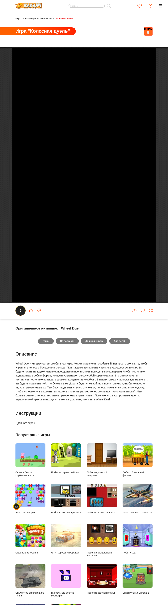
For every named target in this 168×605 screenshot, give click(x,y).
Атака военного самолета (138, 499)
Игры (18, 18)
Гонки (46, 341)
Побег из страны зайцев (66, 458)
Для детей (119, 341)
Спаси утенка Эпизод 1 (138, 579)
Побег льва (138, 539)
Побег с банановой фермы (138, 459)
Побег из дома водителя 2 (66, 499)
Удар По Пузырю (30, 499)
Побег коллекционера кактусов (102, 540)
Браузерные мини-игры (38, 18)
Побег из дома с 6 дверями (102, 459)
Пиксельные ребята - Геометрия (66, 580)
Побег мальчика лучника (102, 499)
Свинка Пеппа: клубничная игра (30, 459)
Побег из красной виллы (102, 579)
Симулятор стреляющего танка (30, 580)
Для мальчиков (94, 341)
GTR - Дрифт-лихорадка (66, 539)
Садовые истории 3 (30, 539)
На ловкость (67, 341)
